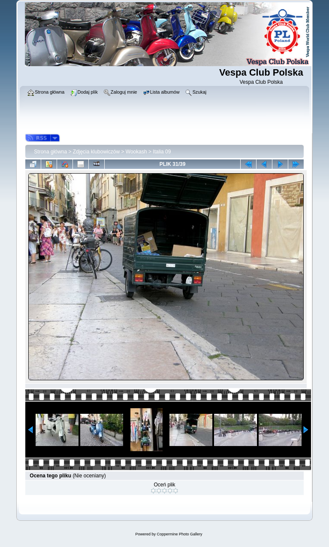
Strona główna (50, 152)
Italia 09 (162, 152)
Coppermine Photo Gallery (179, 534)
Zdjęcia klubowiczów (96, 152)
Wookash (136, 152)
